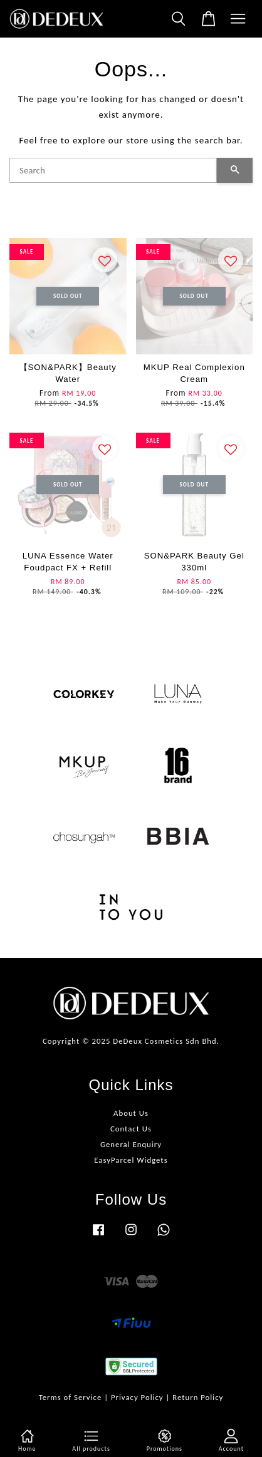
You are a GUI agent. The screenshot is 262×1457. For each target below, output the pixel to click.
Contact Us (131, 1128)
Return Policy (197, 1397)
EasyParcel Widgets (130, 1160)
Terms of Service (70, 1397)
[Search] (113, 170)
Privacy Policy (137, 1397)
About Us (131, 1113)
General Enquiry (131, 1144)
